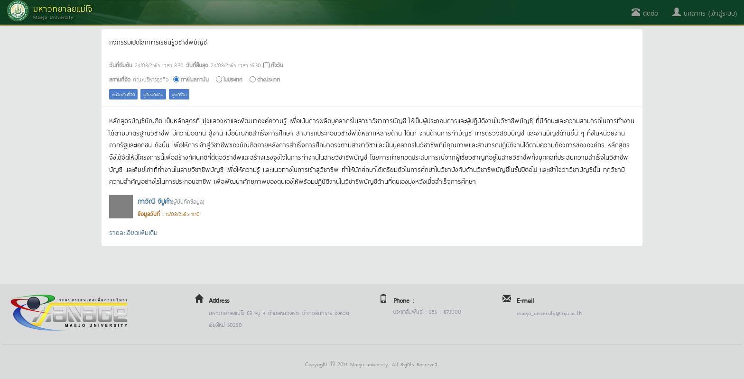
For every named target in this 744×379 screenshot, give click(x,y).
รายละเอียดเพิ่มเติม (133, 231)
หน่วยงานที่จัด (123, 94)
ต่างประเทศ (268, 78)
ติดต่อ (645, 12)
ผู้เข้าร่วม (179, 94)
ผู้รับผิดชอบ (153, 94)
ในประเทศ (232, 78)
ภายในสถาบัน (195, 78)
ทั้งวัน (277, 64)
